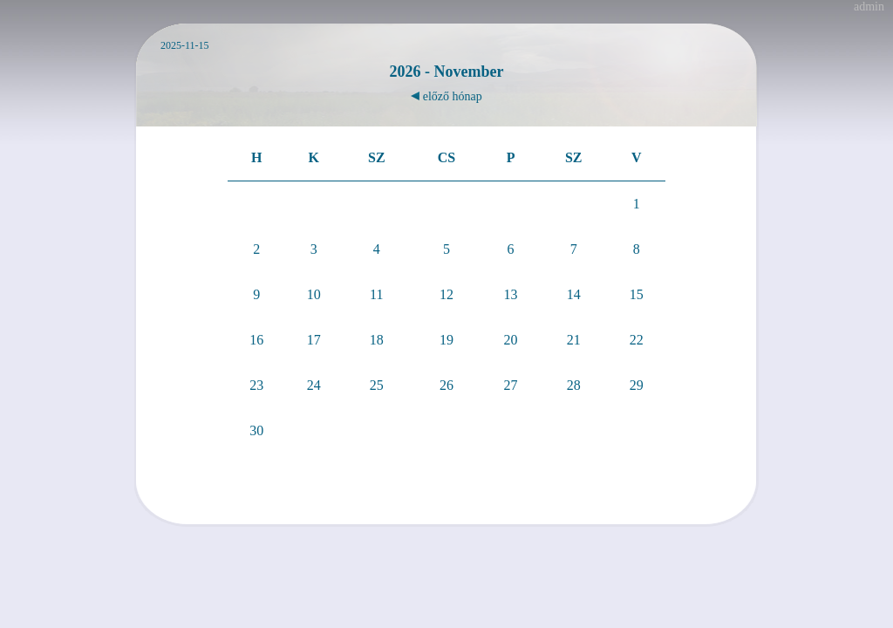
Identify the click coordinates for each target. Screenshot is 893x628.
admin (869, 6)
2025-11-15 (184, 45)
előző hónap (446, 96)
